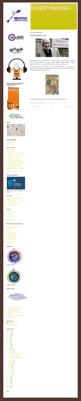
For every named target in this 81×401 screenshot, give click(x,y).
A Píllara (10, 231)
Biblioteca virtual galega (13, 158)
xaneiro (11, 373)
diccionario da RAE (12, 205)
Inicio (52, 106)
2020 (9, 338)
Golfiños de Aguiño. (12, 234)
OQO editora (10, 211)
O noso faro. (10, 241)
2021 (9, 337)
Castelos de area (11, 226)
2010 (9, 383)
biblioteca (10, 323)
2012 (9, 379)
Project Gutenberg (12, 317)
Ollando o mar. (11, 232)
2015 (9, 348)
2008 (9, 387)
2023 (9, 333)
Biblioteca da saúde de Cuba (14, 308)
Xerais (9, 218)
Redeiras (10, 229)
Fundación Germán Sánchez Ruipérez (16, 162)
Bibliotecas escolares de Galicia (15, 171)
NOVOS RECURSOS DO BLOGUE (17, 357)
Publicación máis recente (35, 106)
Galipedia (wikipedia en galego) (15, 166)
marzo (10, 369)
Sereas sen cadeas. (12, 236)
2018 (9, 342)
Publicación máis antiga (69, 106)
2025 (9, 331)
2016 (9, 346)
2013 (9, 378)
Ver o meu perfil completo (12, 325)
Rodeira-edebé (11, 219)
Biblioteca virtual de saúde (13, 310)
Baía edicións (11, 214)
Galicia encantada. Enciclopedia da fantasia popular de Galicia (15, 164)
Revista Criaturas (11, 149)
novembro (11, 352)
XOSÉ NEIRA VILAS (13, 353)
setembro (11, 362)
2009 (9, 385)
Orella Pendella (11, 142)
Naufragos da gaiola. (12, 239)
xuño (10, 364)
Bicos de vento (11, 242)
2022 (9, 335)
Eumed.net (10, 313)
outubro (11, 360)
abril (10, 367)
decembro (11, 350)
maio (10, 365)
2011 (9, 381)
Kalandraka (10, 213)
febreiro (11, 371)
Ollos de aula (11, 151)
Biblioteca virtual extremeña (14, 312)
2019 (9, 340)
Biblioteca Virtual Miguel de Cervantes (16, 315)
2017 (9, 344)
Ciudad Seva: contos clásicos (14, 307)
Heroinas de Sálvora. (12, 237)
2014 (9, 376)
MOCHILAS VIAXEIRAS (14, 355)
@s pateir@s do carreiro (13, 227)
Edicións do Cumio (12, 216)
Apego (9, 143)
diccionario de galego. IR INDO (14, 203)
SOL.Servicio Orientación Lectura (15, 160)
